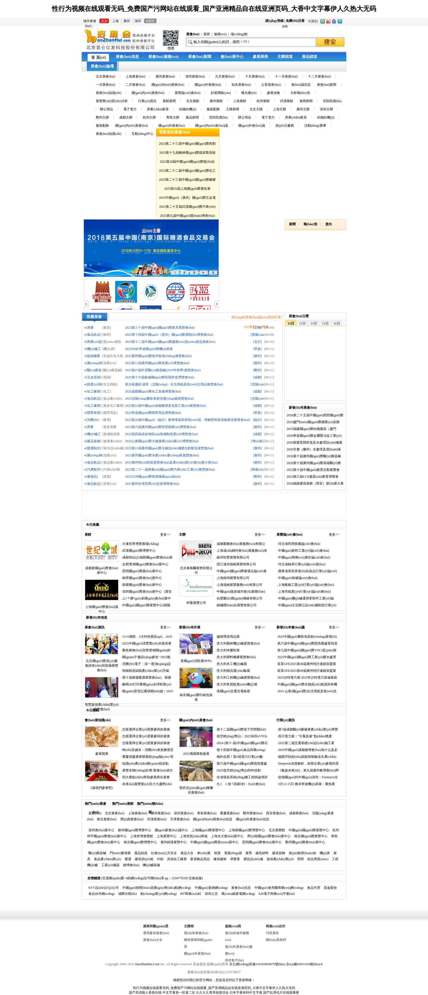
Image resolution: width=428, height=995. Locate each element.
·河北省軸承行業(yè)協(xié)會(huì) (301, 564)
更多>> (165, 534)
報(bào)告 (310, 224)
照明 (300, 859)
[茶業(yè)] (109, 483)
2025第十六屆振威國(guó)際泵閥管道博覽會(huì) (159, 377)
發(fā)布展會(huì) (196, 933)
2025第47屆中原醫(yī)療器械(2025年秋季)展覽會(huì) (163, 370)
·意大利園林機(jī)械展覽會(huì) (238, 643)
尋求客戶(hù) (234, 960)
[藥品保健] (93, 441)
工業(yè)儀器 (110, 865)
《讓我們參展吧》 (102, 788)
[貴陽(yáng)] (257, 334)
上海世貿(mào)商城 (193, 836)
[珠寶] (106, 476)
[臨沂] (257, 419)
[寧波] (257, 349)
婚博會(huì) (131, 865)
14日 (314, 323)
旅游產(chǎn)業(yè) (280, 859)
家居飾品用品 (200, 859)
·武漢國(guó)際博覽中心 (138, 551)
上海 (115, 21)
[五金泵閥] (93, 377)
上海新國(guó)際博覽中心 (246, 830)
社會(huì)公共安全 (164, 853)
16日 (337, 323)
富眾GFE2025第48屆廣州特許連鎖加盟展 (306, 664)
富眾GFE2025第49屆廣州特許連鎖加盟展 (306, 671)
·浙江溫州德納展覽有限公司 (236, 564)
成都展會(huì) (298, 813)
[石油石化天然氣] (112, 356)
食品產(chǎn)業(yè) (107, 859)
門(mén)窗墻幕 (120, 853)
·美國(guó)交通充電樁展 (233, 691)
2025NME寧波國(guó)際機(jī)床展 (149, 349)
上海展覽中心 (166, 836)
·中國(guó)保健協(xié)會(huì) (297, 578)
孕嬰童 (235, 859)
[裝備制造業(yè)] (111, 434)
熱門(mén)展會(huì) (95, 804)
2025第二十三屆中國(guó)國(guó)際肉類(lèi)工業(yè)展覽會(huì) (187, 144)
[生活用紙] (110, 384)
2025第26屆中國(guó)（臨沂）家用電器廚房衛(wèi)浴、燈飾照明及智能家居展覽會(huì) (187, 419)
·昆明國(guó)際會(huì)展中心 (141, 571)
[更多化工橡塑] (113, 405)
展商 (206, 34)
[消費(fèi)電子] (92, 419)
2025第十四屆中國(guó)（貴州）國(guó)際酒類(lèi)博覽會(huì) (169, 334)
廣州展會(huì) (160, 813)
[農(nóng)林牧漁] (94, 363)
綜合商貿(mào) (317, 859)
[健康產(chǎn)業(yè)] (112, 441)
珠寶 (217, 853)
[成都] (257, 377)
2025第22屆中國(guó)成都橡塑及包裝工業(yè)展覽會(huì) (165, 405)
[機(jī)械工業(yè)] (93, 349)
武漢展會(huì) (157, 819)
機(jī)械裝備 (151, 865)
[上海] (257, 327)
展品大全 (187, 853)
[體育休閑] (93, 412)
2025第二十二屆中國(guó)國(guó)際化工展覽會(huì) (187, 171)
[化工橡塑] (93, 391)
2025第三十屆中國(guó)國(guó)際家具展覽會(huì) (160, 327)
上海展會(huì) (137, 813)
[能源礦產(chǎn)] (93, 356)
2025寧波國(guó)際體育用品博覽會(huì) (153, 412)
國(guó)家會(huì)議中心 (171, 830)
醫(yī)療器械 (97, 853)
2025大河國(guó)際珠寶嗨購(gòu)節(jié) (153, 476)
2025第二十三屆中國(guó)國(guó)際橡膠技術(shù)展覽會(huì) (187, 180)
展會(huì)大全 (152, 940)
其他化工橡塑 (177, 859)
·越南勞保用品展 (228, 636)
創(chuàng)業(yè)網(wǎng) (158, 894)
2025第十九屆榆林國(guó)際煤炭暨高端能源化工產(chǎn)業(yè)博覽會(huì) (187, 153)
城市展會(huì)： (89, 21)
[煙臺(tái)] (257, 469)
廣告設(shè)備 (253, 859)
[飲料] (106, 334)
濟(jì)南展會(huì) (132, 819)
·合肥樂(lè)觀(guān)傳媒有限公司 (239, 598)
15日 (325, 323)
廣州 (126, 21)
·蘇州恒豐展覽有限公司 (232, 557)
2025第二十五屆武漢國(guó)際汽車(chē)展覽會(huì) (187, 207)
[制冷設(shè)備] (113, 448)
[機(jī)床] (108, 349)
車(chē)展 (203, 853)
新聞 (292, 224)
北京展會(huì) (114, 813)
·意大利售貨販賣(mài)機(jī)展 (236, 684)
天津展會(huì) (179, 819)
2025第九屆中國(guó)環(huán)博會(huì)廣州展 (187, 216)
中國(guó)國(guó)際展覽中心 (309, 830)
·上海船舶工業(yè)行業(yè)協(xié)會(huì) (305, 585)
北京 (104, 21)
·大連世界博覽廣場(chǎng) (140, 544)
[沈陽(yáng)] (257, 384)
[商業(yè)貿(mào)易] (94, 341)
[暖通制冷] (93, 448)
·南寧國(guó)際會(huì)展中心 (141, 578)
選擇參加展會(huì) (156, 933)
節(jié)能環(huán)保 (302, 853)
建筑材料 (262, 853)
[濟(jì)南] (257, 441)
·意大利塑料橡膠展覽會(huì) (236, 657)
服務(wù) (220, 34)
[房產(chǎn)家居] (92, 427)
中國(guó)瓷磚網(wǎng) (211, 888)
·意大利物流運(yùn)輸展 (233, 671)
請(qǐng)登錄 (274, 21)
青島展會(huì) (206, 813)
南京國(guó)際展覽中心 (311, 836)
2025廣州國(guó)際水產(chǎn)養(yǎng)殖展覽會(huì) (162, 455)
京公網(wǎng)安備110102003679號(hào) (257, 964)
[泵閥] (106, 377)
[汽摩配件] (93, 469)
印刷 (160, 859)
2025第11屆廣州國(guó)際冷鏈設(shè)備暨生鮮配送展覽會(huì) (169, 448)
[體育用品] (110, 412)
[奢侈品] (92, 476)
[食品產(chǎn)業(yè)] (112, 398)
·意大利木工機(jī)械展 (231, 664)
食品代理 (313, 888)
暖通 (128, 859)
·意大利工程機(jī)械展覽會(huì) (238, 677)
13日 (302, 323)
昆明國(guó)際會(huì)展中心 (262, 842)
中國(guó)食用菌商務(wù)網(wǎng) (279, 888)
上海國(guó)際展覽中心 (208, 830)
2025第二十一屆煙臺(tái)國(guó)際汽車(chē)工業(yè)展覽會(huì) (170, 469)
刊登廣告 (272, 933)
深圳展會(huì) (183, 813)
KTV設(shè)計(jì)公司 (103, 888)
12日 (291, 323)
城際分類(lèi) (127, 894)
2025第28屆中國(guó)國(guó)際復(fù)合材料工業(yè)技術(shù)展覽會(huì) (187, 162)
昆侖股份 (330, 888)
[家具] (106, 327)
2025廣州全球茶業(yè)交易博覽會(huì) (152, 483)
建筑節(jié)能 (144, 859)
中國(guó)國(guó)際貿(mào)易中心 (214, 842)
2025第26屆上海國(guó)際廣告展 (187, 189)
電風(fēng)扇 (233, 853)
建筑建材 (220, 859)
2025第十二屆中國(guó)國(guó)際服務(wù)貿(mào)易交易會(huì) (170, 341)
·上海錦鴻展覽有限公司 (232, 578)
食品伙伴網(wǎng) (101, 894)
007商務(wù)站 (190, 894)
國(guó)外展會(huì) (197, 953)
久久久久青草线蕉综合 (212, 992)
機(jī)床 (325, 853)
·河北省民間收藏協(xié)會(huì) (298, 544)
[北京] (257, 341)
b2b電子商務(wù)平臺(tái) (277, 894)
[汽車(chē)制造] (111, 469)
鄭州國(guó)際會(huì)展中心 (305, 842)
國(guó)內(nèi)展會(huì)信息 (212, 819)
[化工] (106, 391)
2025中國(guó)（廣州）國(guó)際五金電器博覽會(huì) (187, 198)
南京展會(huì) (106, 819)
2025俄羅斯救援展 (196, 754)
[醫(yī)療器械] (94, 370)
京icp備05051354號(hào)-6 (304, 964)
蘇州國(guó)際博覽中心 (134, 830)
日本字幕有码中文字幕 (246, 992)
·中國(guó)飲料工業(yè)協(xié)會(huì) (303, 551)
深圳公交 (211, 894)
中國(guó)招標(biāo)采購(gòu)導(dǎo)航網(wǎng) (156, 888)
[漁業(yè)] (109, 363)
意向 (328, 224)
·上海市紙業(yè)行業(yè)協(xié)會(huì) (304, 591)
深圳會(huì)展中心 (101, 830)
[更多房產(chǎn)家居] (110, 427)
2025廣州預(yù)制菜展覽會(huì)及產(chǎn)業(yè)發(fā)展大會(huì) (171, 462)
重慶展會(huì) (229, 813)
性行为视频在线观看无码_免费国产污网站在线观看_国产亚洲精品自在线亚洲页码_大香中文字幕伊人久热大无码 (214, 8)
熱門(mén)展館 (122, 804)
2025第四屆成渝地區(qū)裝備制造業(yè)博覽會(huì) (161, 434)
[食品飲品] (93, 334)
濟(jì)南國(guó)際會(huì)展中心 (269, 836)
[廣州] (257, 356)
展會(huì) (94, 813)
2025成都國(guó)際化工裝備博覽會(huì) (153, 391)
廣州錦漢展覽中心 (173, 842)
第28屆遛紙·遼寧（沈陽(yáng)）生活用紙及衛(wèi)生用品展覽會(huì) (174, 384)
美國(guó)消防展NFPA (196, 661)
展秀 (248, 853)
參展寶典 (101, 754)
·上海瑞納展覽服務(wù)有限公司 (239, 585)
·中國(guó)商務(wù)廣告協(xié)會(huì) (303, 557)
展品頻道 (140, 853)
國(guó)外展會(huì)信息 (252, 819)
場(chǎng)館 (239, 34)
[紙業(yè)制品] (94, 384)
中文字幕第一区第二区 (178, 992)
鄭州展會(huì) (252, 813)
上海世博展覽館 (141, 836)
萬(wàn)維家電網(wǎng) (238, 894)
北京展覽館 (277, 830)
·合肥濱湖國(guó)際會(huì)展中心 (144, 564)
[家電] (106, 419)
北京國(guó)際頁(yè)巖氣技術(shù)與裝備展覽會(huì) (101, 665)
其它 (150, 21)
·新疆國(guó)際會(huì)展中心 (141, 585)
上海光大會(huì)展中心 (227, 836)
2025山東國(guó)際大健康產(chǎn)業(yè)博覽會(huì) (161, 441)
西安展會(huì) (276, 813)
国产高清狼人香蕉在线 (145, 992)
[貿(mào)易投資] (111, 341)
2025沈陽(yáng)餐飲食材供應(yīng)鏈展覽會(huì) (159, 398)
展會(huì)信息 (241, 888)
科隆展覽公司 (196, 603)
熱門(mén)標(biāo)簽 (150, 804)
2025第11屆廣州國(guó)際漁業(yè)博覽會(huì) (157, 363)
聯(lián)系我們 (276, 940)
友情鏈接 (93, 878)
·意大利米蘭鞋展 (228, 650)
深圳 (138, 21)
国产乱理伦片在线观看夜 (281, 992)
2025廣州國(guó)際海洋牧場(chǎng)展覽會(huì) (158, 356)
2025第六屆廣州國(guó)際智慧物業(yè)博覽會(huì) (160, 427)
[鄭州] (257, 370)
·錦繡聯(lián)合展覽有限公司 (236, 605)
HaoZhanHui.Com (147, 964)
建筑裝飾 (278, 853)
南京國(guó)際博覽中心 (140, 842)
